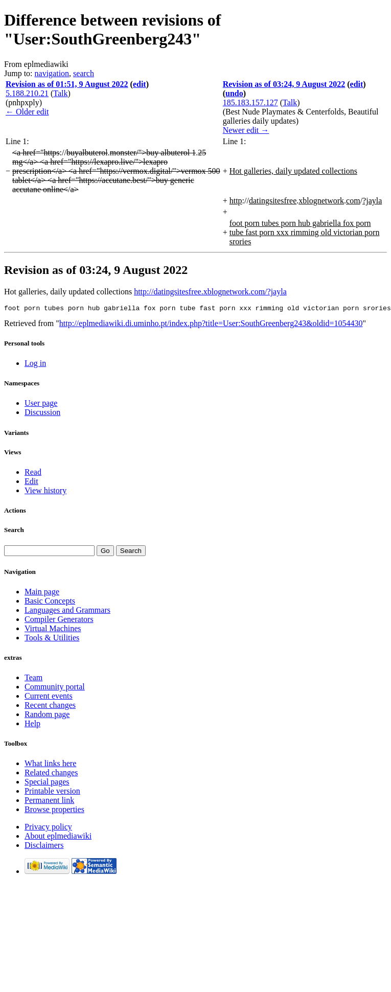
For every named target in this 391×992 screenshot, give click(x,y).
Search (14, 531)
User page (41, 404)
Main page (42, 593)
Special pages (47, 783)
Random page (47, 715)
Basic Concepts (50, 602)
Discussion (42, 413)
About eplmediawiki (58, 837)
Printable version (52, 792)
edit (139, 84)
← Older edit (27, 111)
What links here (50, 764)
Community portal (55, 688)
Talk (60, 93)
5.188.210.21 (27, 93)
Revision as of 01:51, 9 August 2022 (67, 84)
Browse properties (54, 810)
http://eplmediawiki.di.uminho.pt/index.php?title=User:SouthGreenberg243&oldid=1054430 (211, 324)
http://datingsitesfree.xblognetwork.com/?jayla (210, 291)
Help (32, 725)
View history (45, 492)
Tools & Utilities (52, 639)
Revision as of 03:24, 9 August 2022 (284, 84)
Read (33, 473)
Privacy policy (48, 828)
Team (33, 679)
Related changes (51, 774)
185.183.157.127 (250, 102)
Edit (31, 482)
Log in (35, 364)
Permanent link (49, 801)
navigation (52, 73)
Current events (49, 697)
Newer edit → (246, 130)
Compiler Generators (59, 620)
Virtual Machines (53, 630)
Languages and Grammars (67, 611)
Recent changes (50, 706)
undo (234, 93)
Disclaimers (44, 846)
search (83, 73)
